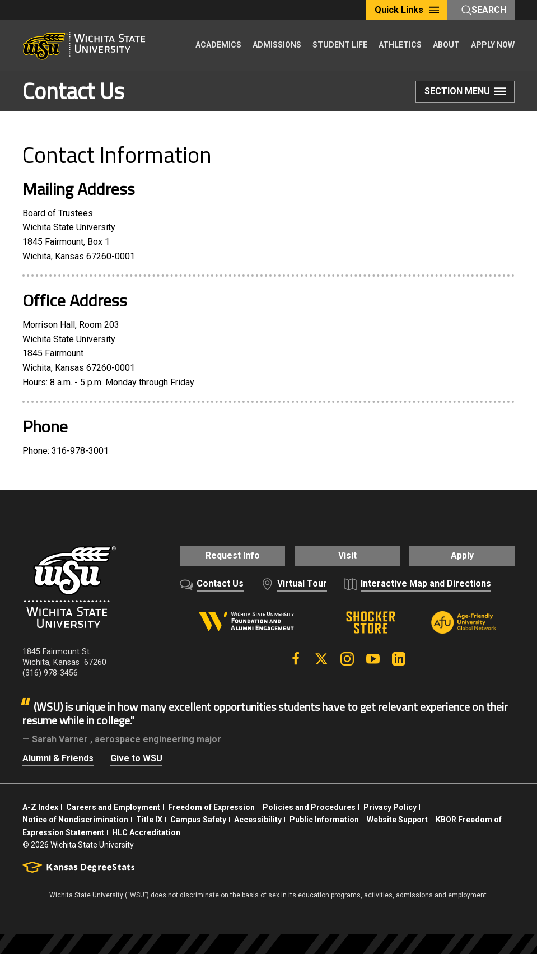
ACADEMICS (218, 44)
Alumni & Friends (58, 756)
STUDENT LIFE (339, 44)
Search (483, 9)
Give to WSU (136, 756)
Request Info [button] (225, 555)
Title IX (149, 817)
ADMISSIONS (277, 44)
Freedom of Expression (211, 805)
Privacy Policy (390, 805)
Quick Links (407, 9)
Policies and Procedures (309, 805)
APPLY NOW (493, 44)
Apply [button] (469, 555)
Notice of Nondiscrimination (75, 817)
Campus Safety (198, 817)
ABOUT (446, 44)
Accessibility (258, 817)
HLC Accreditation (146, 829)
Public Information (324, 817)
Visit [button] (347, 555)
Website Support (397, 817)
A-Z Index (40, 805)
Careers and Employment (113, 805)
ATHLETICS (400, 44)
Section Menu (465, 93)
